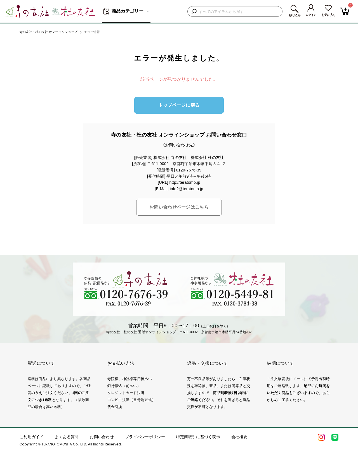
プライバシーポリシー (145, 437)
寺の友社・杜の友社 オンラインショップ (48, 32)
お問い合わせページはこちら (179, 207)
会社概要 (239, 437)
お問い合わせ (102, 437)
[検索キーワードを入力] (239, 11)
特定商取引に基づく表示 (198, 437)
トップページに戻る (179, 105)
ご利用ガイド (32, 437)
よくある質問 (67, 437)
